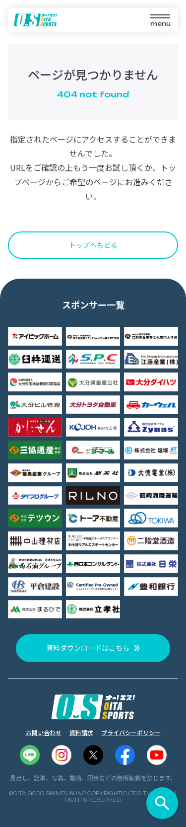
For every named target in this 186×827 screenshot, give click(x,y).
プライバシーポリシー (131, 732)
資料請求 (81, 732)
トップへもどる (93, 245)
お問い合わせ (44, 732)
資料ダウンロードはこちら (87, 648)
